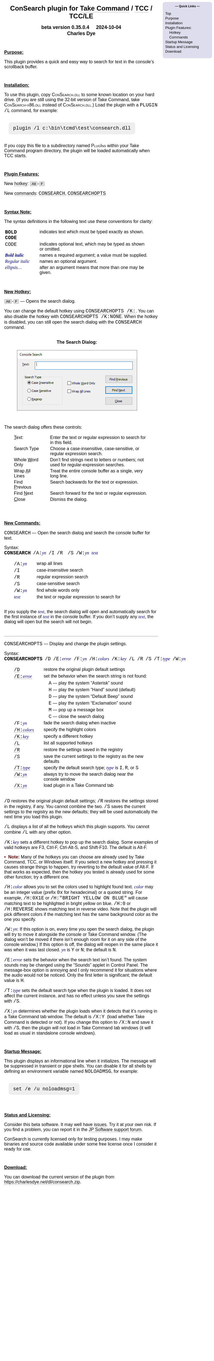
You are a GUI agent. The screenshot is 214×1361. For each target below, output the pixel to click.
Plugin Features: (178, 28)
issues (100, 1183)
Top (168, 13)
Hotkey (174, 32)
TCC (142, 8)
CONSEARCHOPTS (105, 317)
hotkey (20, 185)
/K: (131, 317)
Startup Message (179, 42)
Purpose (172, 18)
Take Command (104, 8)
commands (25, 196)
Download (173, 51)
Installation (174, 23)
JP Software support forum (115, 1188)
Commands (178, 37)
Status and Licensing (182, 47)
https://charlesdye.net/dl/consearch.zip (42, 1241)
